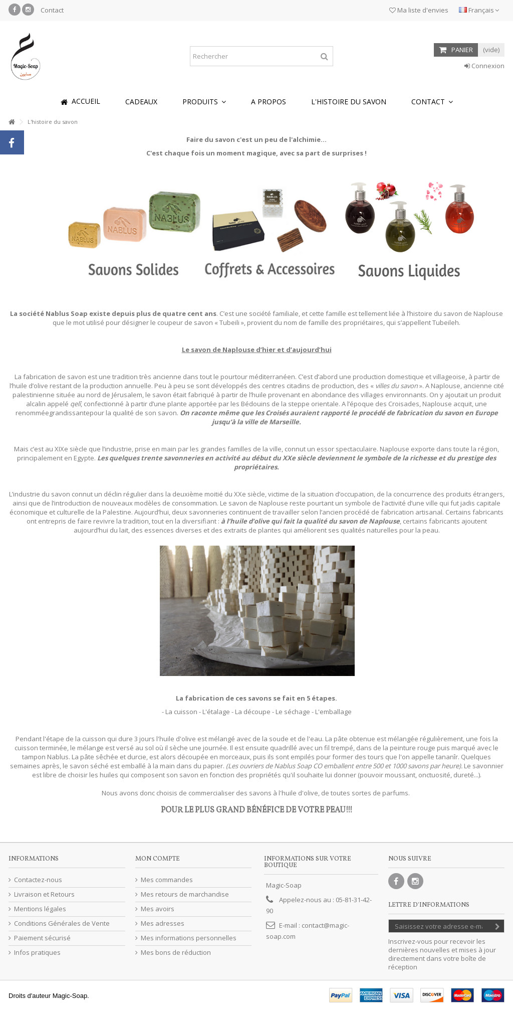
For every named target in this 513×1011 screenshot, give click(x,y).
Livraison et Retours (44, 894)
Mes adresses (162, 923)
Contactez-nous (38, 880)
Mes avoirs (157, 909)
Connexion (484, 65)
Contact (52, 10)
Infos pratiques (37, 952)
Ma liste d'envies (418, 10)
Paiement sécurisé (42, 938)
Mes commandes (167, 880)
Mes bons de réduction (176, 952)
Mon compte (157, 859)
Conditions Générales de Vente (62, 923)
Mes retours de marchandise (185, 894)
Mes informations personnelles (188, 938)
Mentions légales (40, 909)
